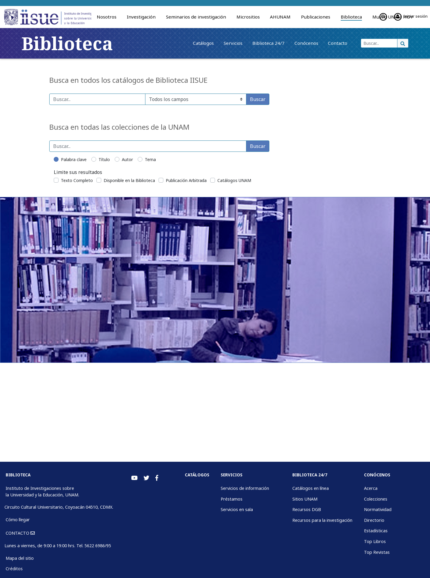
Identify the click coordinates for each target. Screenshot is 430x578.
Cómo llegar (18, 519)
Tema (150, 159)
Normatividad (377, 509)
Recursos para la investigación (322, 520)
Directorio (374, 520)
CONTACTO (20, 533)
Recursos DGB (306, 509)
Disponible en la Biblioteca (129, 180)
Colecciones (375, 499)
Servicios (213, 43)
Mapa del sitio (20, 558)
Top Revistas (377, 552)
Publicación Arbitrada (186, 180)
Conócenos (295, 43)
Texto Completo (77, 180)
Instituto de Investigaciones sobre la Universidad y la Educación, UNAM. (42, 491)
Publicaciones (315, 17)
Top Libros (375, 541)
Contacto (331, 43)
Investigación (141, 17)
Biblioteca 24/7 (253, 43)
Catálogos (179, 43)
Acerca (370, 488)
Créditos (14, 568)
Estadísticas (376, 530)
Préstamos (231, 499)
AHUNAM (280, 17)
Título (104, 159)
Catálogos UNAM (234, 180)
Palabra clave (74, 159)
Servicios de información (245, 488)
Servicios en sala (237, 509)
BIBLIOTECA (18, 475)
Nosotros (106, 17)
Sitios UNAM (304, 499)
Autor (127, 159)
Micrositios (248, 17)
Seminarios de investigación (196, 17)
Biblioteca (351, 17)
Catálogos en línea (310, 488)
